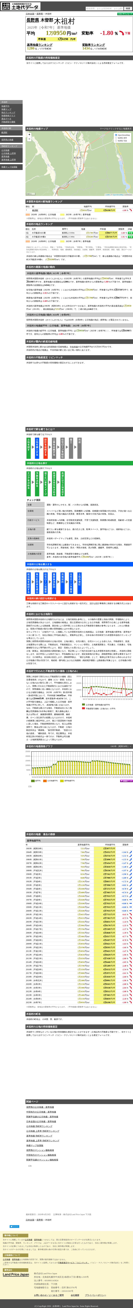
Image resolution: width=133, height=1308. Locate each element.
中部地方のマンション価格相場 (41, 1155)
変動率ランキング (93, 44)
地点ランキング (8, 112)
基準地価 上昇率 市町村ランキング (42, 1141)
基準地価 (5, 156)
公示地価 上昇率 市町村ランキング (42, 1131)
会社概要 (75, 1295)
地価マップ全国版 (9, 167)
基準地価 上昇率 (8, 160)
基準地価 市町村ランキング (39, 1136)
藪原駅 (4, 133)
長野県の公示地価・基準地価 (40, 1107)
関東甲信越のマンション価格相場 (42, 1160)
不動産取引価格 (8, 122)
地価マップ (6, 109)
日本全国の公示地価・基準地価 (41, 1121)
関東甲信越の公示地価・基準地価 (42, 1117)
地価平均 (5, 106)
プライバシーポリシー (95, 1295)
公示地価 (5, 150)
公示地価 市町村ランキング (39, 1126)
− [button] (29, 139)
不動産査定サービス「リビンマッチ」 (73, 1263)
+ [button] (29, 135)
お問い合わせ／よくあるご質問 (49, 1295)
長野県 (40, 14)
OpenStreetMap (118, 195)
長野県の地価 (7, 140)
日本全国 (30, 14)
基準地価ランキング (39, 44)
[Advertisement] (11, 55)
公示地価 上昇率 (8, 153)
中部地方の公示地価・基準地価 (41, 1112)
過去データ (6, 119)
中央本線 (74, 347)
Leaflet (107, 195)
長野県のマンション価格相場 (40, 1150)
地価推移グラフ (8, 116)
